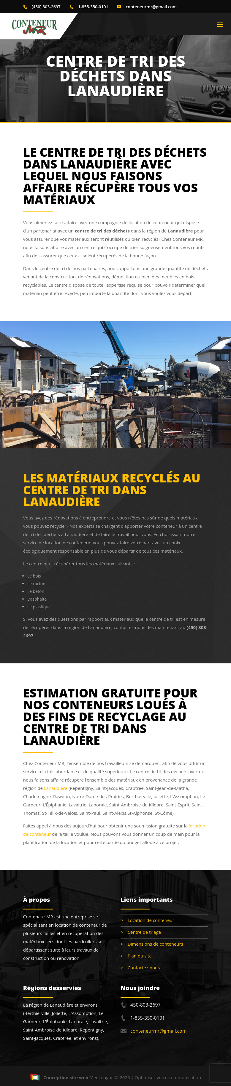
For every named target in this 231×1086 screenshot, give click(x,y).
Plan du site (140, 956)
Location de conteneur (151, 920)
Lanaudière (55, 788)
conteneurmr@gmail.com (158, 1031)
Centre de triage (144, 932)
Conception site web (59, 1077)
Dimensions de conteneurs (155, 944)
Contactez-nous (144, 967)
